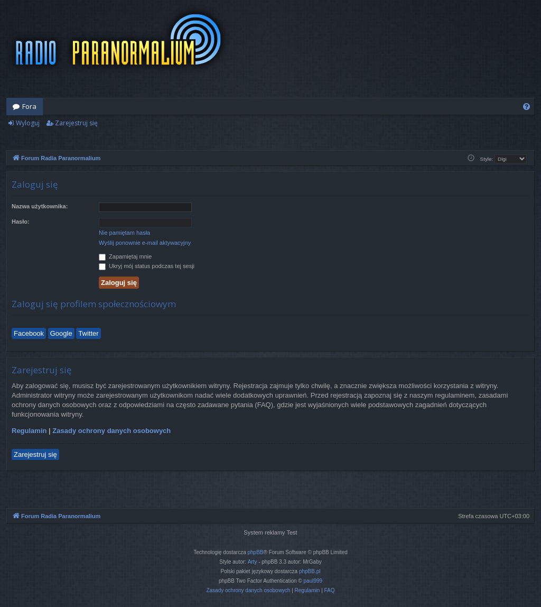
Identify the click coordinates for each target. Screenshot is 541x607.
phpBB (256, 552)
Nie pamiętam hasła (124, 232)
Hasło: (21, 221)
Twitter (88, 333)
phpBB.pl (310, 571)
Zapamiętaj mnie (125, 256)
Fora (29, 106)
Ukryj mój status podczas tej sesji (146, 266)
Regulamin (29, 431)
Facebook (29, 333)
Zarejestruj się (76, 122)
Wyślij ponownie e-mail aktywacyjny (145, 243)
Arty (252, 562)
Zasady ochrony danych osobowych (111, 431)
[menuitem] (526, 106)
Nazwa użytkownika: (40, 206)
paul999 (313, 581)
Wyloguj (28, 122)
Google (61, 333)
